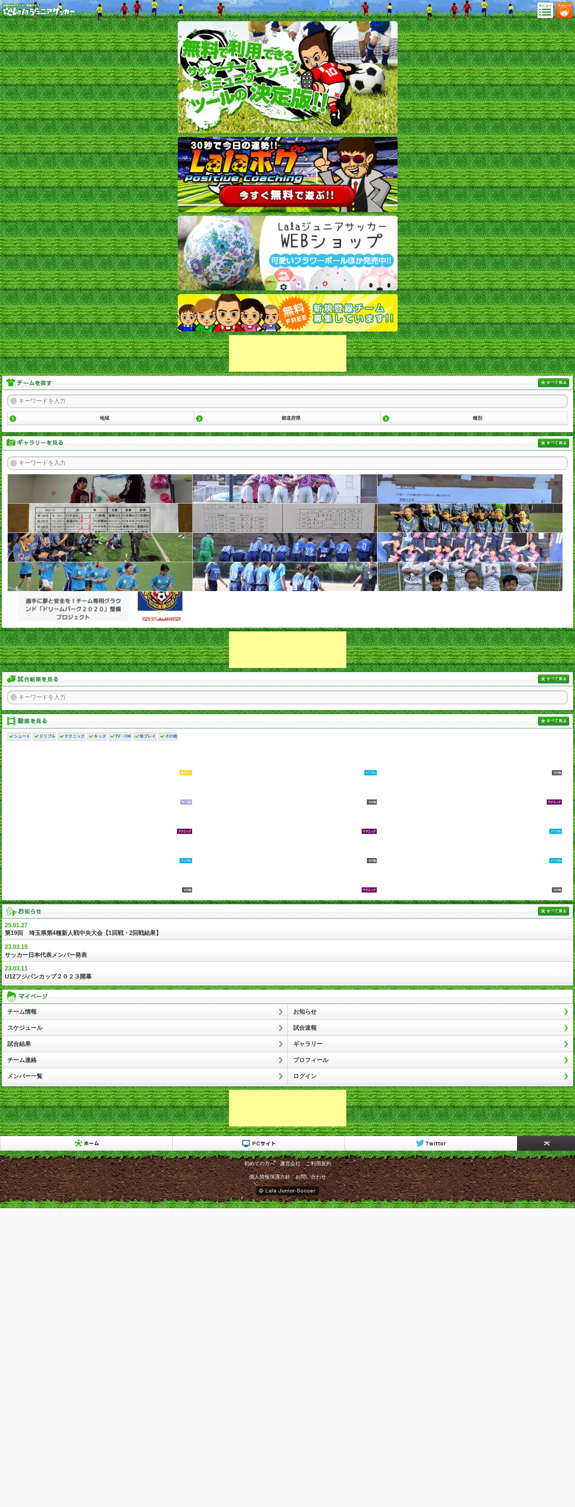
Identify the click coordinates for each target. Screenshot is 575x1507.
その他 (171, 736)
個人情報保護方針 (269, 1177)
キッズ (100, 736)
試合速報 (305, 1028)
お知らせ (305, 1012)
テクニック (74, 736)
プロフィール (310, 1060)
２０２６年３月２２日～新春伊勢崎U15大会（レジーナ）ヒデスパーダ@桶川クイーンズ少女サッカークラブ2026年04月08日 (285, 489)
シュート (22, 736)
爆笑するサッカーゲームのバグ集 (100, 761)
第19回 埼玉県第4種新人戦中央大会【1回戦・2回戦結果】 (287, 929)
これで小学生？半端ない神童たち (285, 849)
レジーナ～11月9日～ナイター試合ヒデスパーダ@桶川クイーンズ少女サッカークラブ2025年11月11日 (100, 547)
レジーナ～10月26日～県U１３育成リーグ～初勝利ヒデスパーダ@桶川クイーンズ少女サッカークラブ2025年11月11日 (285, 547)
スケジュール (25, 1028)
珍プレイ (148, 736)
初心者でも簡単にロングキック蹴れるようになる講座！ (470, 791)
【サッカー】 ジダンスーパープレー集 (470, 879)
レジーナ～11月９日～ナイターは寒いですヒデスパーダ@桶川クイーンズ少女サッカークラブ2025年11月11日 (470, 518)
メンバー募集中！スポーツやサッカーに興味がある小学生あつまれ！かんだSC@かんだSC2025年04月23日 (470, 577)
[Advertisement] (287, 353)
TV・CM (122, 736)
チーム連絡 (22, 1060)
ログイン (305, 1076)
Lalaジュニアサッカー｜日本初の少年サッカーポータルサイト (38, 16)
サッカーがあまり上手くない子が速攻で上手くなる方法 (100, 879)
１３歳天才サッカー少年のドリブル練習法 (285, 761)
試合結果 (19, 1044)
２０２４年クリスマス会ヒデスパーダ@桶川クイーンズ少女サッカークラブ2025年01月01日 (470, 606)
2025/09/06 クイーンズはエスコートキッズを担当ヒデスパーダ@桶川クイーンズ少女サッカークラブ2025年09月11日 (470, 547)
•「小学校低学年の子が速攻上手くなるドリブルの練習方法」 (100, 849)
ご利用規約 (318, 1163)
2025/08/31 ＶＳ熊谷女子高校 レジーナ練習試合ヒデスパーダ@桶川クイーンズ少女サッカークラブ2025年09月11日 (285, 577)
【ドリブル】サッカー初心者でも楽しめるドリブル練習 (470, 820)
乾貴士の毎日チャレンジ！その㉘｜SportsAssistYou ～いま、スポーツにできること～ (100, 820)
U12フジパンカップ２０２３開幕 (287, 972)
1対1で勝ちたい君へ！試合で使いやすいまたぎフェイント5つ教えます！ (470, 849)
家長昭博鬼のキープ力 (285, 879)
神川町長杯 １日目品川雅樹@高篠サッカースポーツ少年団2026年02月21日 (285, 518)
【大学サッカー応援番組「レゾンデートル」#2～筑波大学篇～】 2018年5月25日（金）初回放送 (100, 791)
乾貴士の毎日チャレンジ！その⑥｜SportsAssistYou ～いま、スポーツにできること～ (285, 820)
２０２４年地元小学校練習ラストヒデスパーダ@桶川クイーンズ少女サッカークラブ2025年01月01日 (285, 606)
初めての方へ (259, 1163)
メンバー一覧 (25, 1076)
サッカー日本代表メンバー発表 (287, 950)
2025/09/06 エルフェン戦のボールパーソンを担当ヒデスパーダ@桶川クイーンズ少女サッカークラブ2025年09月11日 (100, 577)
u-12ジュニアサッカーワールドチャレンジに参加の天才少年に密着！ (285, 791)
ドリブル (47, 736)
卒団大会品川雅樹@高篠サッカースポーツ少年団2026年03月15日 (470, 489)
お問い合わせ (310, 1177)
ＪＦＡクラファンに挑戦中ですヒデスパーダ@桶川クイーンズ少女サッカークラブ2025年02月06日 (100, 606)
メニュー (547, 10)
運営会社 (290, 1163)
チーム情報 (22, 1012)
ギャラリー (307, 1044)
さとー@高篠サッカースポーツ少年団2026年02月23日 (100, 518)
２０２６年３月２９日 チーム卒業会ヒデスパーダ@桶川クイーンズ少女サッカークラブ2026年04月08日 (100, 489)
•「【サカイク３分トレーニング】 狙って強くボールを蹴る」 (470, 761)
